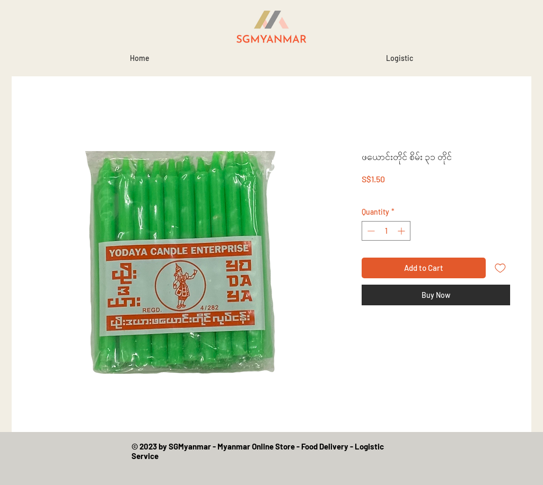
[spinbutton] (386, 231)
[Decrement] (369, 231)
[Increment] (402, 231)
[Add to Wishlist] (500, 268)
